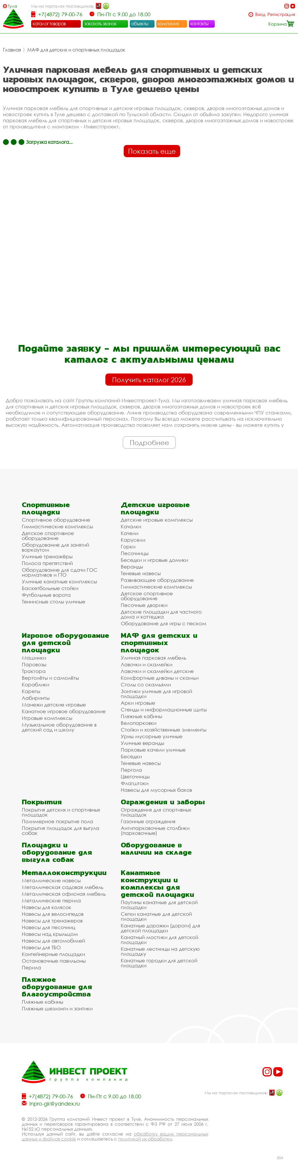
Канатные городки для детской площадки (159, 963)
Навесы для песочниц (48, 927)
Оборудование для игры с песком (163, 623)
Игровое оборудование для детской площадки (65, 643)
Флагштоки (134, 783)
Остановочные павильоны (54, 960)
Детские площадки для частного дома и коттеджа (161, 614)
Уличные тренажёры (47, 556)
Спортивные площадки (46, 508)
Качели (129, 533)
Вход (260, 14)
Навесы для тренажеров (52, 920)
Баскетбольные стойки (50, 588)
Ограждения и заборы (163, 801)
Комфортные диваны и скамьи (159, 677)
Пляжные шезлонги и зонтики (57, 1008)
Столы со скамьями (146, 684)
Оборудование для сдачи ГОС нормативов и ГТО (59, 572)
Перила (31, 967)
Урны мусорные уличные (151, 736)
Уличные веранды (142, 743)
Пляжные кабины (141, 716)
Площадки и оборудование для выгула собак (57, 852)
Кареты (31, 691)
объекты (139, 23)
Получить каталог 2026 (149, 380)
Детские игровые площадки (155, 508)
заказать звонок (100, 23)
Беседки (131, 756)
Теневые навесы (141, 573)
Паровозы (34, 664)
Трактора (34, 671)
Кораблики (35, 684)
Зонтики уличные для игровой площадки (156, 694)
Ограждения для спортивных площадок (156, 812)
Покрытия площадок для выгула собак (60, 830)
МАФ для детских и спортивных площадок (76, 50)
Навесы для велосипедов (53, 913)
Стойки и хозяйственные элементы (163, 729)
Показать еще (152, 151)
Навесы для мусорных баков (156, 789)
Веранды (132, 566)
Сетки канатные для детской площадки (156, 916)
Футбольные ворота (46, 594)
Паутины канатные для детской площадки (159, 905)
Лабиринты (35, 697)
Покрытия (42, 801)
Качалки (131, 526)
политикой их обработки (145, 1138)
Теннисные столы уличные (53, 601)
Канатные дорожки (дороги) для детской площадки (160, 928)
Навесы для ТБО (41, 947)
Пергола (131, 769)
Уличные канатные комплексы (59, 581)
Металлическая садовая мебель (62, 887)
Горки (128, 546)
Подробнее (149, 442)
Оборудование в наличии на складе (156, 848)
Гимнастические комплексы (57, 526)
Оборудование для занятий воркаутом (55, 547)
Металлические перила (51, 900)
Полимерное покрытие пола (57, 821)
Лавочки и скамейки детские (157, 671)
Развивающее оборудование (157, 580)
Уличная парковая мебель (153, 657)
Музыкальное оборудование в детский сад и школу (59, 727)
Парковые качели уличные (153, 749)
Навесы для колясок (46, 907)
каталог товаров (49, 23)
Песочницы (134, 553)
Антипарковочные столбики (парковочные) (155, 830)
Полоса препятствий (47, 563)
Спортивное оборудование (56, 519)
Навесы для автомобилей (53, 940)
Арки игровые (138, 702)
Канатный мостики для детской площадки (159, 940)
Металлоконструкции (64, 872)
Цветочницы (135, 776)
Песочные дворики (144, 605)
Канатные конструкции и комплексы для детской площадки (157, 883)
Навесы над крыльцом (50, 933)
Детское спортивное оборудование (48, 536)
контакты (199, 23)
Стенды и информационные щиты (164, 709)
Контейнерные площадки (53, 954)
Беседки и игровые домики (154, 559)
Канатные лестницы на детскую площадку (160, 951)
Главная (12, 50)
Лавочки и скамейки (146, 664)
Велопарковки (138, 722)
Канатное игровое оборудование (64, 711)
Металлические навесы (51, 880)
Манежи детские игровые (54, 704)
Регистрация (281, 14)
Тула (12, 5)
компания (168, 23)
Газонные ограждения (148, 821)
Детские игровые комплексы (157, 519)
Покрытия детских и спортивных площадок (61, 812)
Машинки (34, 657)
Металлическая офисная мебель (64, 893)
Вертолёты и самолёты (50, 677)
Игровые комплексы (47, 718)
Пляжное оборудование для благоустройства (57, 987)
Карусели (133, 539)
